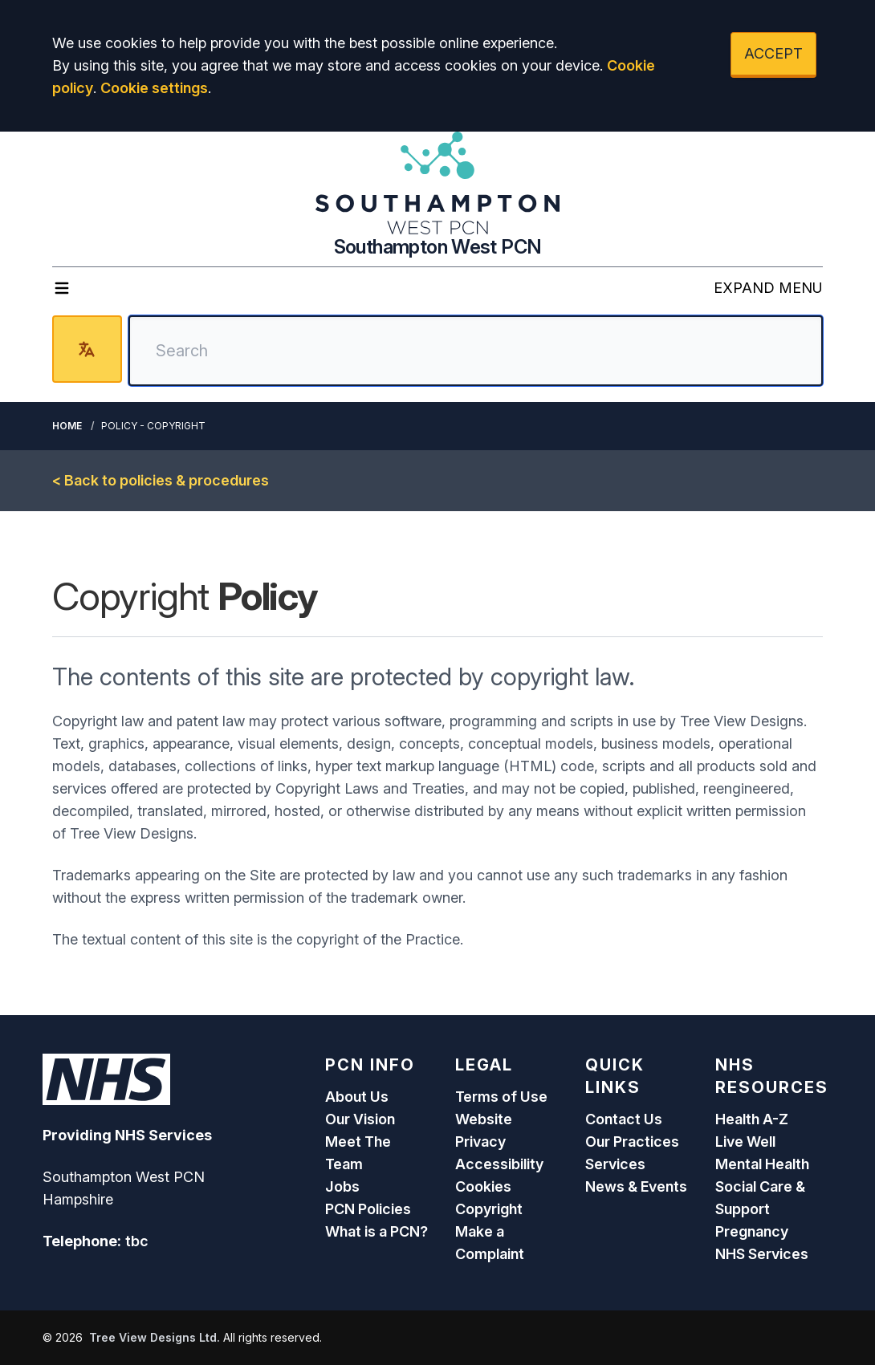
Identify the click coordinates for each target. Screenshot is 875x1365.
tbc (137, 1241)
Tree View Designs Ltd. (154, 1337)
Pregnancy (751, 1231)
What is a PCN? (376, 1231)
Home (67, 426)
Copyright (489, 1208)
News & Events (636, 1186)
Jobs (342, 1186)
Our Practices (632, 1141)
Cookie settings (154, 87)
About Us (357, 1096)
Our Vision (360, 1119)
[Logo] (437, 183)
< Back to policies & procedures (160, 480)
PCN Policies (368, 1208)
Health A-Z (751, 1119)
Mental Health (762, 1164)
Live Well (745, 1141)
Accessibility (499, 1164)
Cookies (483, 1186)
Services (615, 1164)
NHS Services (761, 1253)
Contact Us (623, 1119)
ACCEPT (773, 53)
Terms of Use (501, 1096)
